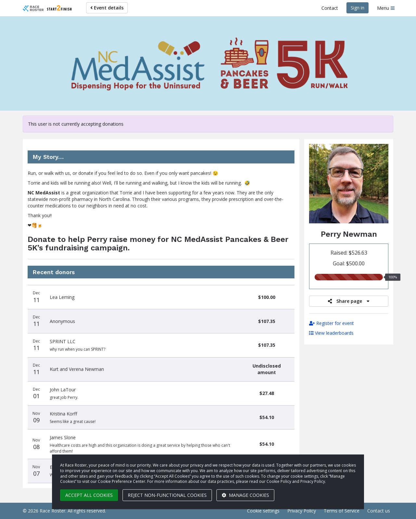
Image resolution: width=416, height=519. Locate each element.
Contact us (378, 511)
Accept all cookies (89, 495)
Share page (349, 301)
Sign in (357, 8)
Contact (329, 8)
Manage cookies (245, 495)
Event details (107, 8)
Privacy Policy (301, 511)
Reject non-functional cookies (167, 495)
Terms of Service (341, 511)
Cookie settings (263, 511)
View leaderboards (331, 333)
